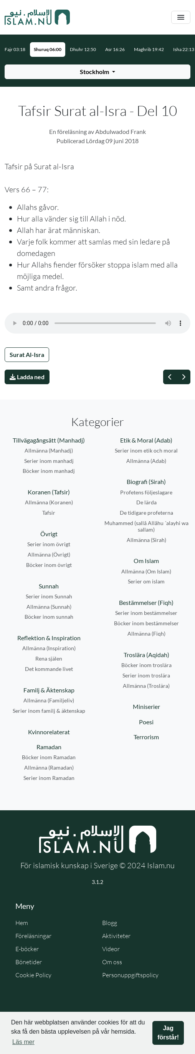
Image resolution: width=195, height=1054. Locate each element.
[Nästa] (183, 377)
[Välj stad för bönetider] (97, 71)
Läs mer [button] (23, 1042)
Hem (21, 923)
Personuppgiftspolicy (130, 975)
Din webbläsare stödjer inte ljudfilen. (97, 323)
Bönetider (28, 962)
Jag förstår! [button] (168, 1033)
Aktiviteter (116, 936)
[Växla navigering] (180, 17)
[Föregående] (170, 377)
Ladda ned (27, 376)
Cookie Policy (33, 975)
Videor (111, 949)
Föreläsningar (33, 936)
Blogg (109, 923)
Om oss (112, 962)
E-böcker (27, 949)
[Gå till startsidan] (37, 17)
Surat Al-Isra (27, 354)
